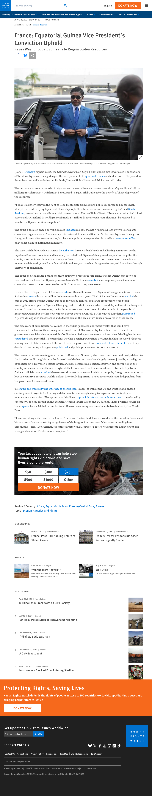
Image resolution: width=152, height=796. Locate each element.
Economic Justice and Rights (40, 510)
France (100, 506)
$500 (28, 479)
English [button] (108, 5)
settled (129, 296)
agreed (26, 406)
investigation (66, 250)
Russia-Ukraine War (129, 14)
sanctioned (128, 313)
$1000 (48, 479)
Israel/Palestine (108, 14)
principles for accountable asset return (101, 397)
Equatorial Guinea (94, 176)
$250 (68, 471)
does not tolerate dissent (110, 343)
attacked (46, 372)
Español (43, 24)
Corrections (22, 753)
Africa (40, 506)
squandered (21, 338)
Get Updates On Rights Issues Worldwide (36, 727)
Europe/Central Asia (81, 506)
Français (36, 24)
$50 (28, 471)
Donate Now (127, 5)
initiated (71, 230)
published (62, 347)
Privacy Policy (37, 753)
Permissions (52, 753)
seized (63, 292)
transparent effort (125, 238)
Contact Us (10, 753)
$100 (48, 471)
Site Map (64, 753)
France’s (30, 172)
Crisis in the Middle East (25, 14)
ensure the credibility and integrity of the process (47, 389)
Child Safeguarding (79, 753)
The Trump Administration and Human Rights (62, 14)
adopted (93, 280)
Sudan (91, 14)
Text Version (96, 753)
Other (68, 479)
